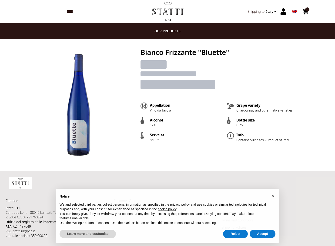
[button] (273, 200)
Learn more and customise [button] (87, 238)
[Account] (283, 11)
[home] (167, 11)
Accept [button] (262, 238)
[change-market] (262, 11)
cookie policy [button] (167, 213)
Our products (167, 31)
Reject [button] (235, 238)
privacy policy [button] (180, 209)
